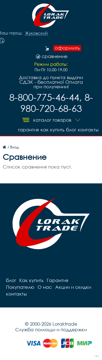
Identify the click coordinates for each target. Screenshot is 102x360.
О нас (45, 287)
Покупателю (20, 287)
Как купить (52, 129)
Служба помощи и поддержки (51, 329)
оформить (67, 48)
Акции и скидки (73, 287)
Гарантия (28, 129)
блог (71, 129)
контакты (88, 129)
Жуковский (36, 33)
